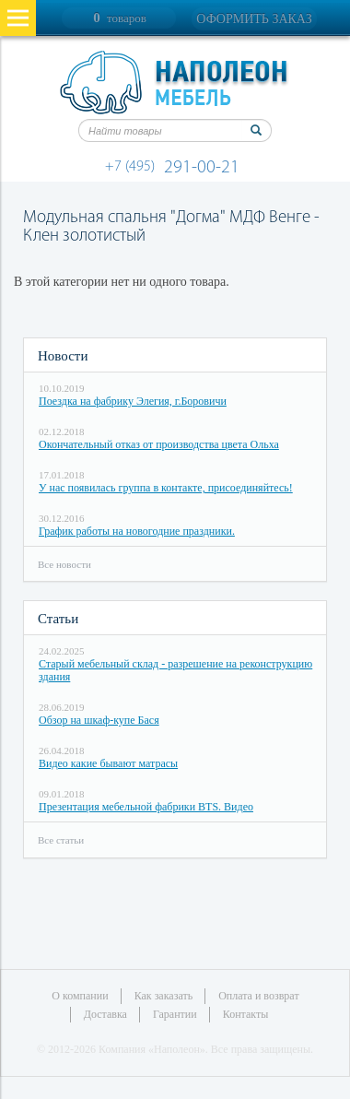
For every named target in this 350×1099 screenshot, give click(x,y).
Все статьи (61, 839)
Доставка (105, 1014)
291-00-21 (175, 168)
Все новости (64, 564)
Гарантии (175, 1014)
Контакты (246, 1014)
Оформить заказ (253, 19)
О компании (80, 995)
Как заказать (163, 995)
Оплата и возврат (258, 995)
